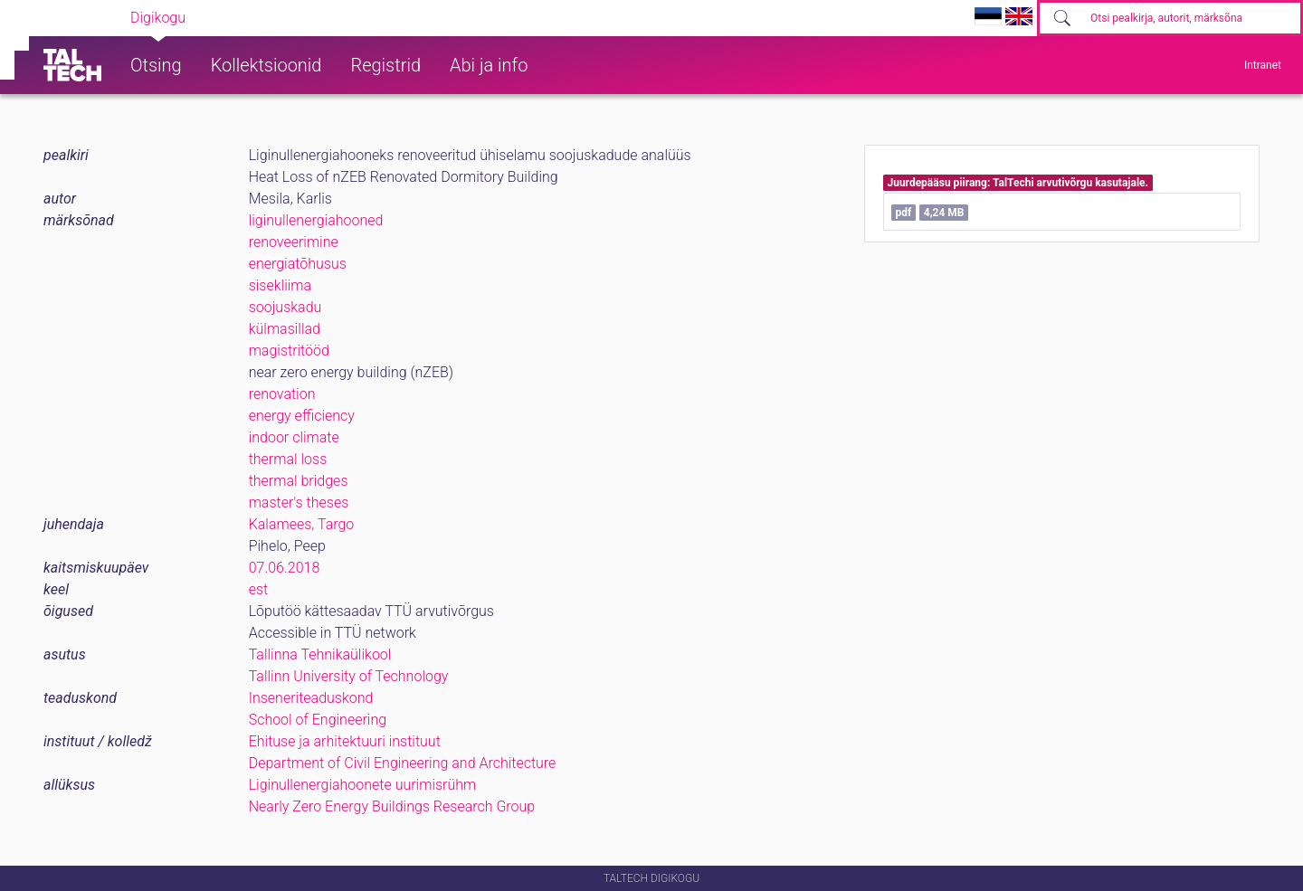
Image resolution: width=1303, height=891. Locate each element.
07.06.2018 (284, 567)
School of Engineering (317, 719)
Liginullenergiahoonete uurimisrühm (363, 784)
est (259, 589)
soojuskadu (285, 307)
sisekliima (280, 285)
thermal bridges (298, 480)
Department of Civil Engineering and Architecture (402, 763)
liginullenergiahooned (316, 220)
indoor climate (294, 437)
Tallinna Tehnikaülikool (320, 654)
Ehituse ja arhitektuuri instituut (345, 741)
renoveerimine (293, 242)
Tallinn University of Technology (349, 676)
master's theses (299, 502)
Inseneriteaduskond (311, 697)
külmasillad (284, 328)
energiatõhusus (298, 263)
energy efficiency (302, 415)
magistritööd (289, 350)
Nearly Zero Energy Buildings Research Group (392, 806)
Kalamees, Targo (302, 524)
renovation (282, 394)
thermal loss (288, 459)
